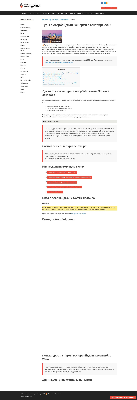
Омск (22, 59)
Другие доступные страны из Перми (54, 84)
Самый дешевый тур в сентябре (53, 74)
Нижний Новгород (26, 53)
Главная (24, 13)
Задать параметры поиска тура (123, 397)
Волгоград (23, 39)
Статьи (88, 13)
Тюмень (23, 74)
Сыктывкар (24, 71)
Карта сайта (58, 394)
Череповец (24, 86)
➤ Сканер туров (48, 13)
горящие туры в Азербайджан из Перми (59, 62)
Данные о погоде (24, 396)
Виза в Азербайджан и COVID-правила (55, 79)
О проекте (51, 394)
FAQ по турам (34, 13)
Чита (22, 89)
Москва (22, 24)
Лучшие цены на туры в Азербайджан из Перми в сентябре (61, 73)
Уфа (21, 77)
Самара (23, 65)
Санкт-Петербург (25, 27)
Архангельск (24, 30)
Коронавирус (99, 13)
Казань (22, 45)
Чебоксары (24, 83)
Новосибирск (24, 56)
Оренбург (23, 62)
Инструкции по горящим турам (52, 76)
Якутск (22, 92)
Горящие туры (62, 13)
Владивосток (24, 36)
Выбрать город (75, 13)
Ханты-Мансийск (25, 80)
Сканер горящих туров (109, 7)
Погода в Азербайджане (50, 81)
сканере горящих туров (78, 213)
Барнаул (23, 33)
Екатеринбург (24, 42)
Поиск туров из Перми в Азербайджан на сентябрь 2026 (60, 83)
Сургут (22, 68)
